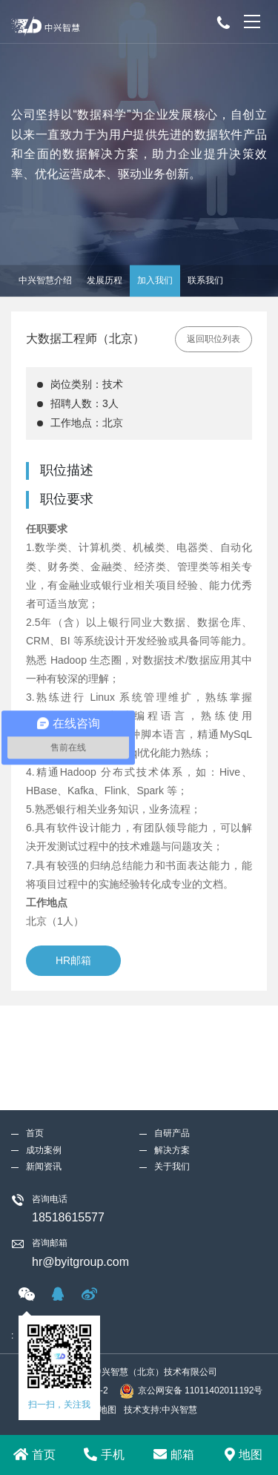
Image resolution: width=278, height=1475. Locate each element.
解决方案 (172, 1045)
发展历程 (104, 280)
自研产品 (172, 1028)
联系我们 (205, 280)
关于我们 (172, 1062)
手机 (104, 1454)
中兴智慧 (179, 1410)
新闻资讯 (44, 1062)
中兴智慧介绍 (45, 280)
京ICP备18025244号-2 (63, 1390)
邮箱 (173, 1454)
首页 (34, 1454)
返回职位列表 (213, 339)
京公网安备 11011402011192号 (191, 1391)
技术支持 (141, 1410)
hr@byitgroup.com (80, 1157)
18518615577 (68, 1113)
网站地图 (98, 1410)
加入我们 (155, 280)
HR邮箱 (73, 960)
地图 (243, 1454)
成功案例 (44, 1045)
